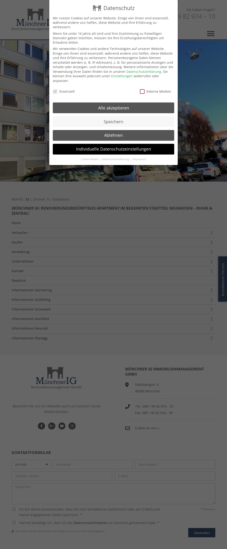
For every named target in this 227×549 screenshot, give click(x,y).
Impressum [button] (139, 153)
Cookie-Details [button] (90, 153)
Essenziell (64, 86)
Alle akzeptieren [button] (113, 102)
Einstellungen (122, 70)
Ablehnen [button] (113, 129)
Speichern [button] (113, 116)
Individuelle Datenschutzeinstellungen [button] (113, 143)
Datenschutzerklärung (143, 66)
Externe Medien (155, 86)
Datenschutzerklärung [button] (116, 153)
